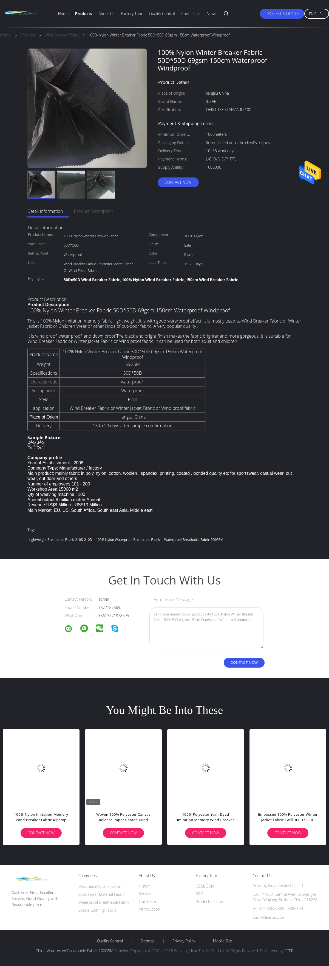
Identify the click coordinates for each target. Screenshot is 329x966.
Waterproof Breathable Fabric (103, 902)
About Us (106, 13)
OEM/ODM (205, 886)
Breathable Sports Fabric (99, 886)
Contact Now (178, 182)
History (145, 886)
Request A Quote (282, 13)
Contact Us (190, 13)
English (316, 13)
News (211, 13)
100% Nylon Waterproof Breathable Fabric (128, 539)
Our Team (147, 901)
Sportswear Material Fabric (101, 894)
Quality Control (162, 13)
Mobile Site (222, 941)
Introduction (149, 909)
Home (63, 13)
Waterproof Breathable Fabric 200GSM (193, 539)
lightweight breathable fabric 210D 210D (60, 539)
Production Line (209, 901)
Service (145, 893)
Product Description (93, 211)
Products (83, 13)
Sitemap (148, 941)
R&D (199, 893)
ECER (289, 950)
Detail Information (45, 211)
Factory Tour (132, 13)
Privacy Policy (183, 941)
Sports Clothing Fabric (97, 910)
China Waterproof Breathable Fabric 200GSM (74, 950)
